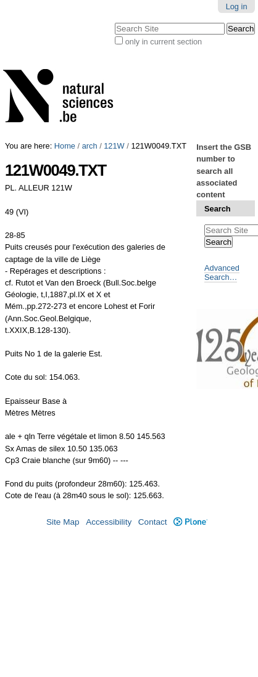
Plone (190, 522)
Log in (237, 6)
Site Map (63, 522)
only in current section (163, 41)
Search (217, 208)
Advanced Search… (221, 272)
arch (90, 145)
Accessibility (108, 522)
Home (64, 145)
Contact (152, 522)
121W (114, 145)
